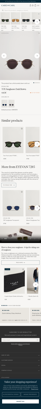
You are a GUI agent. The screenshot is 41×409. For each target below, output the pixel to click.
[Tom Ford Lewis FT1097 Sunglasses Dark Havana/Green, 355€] (5, 21)
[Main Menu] (38, 5)
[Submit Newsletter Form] (37, 340)
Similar (11, 120)
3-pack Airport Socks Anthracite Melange (14, 296)
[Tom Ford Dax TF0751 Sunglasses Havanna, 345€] (26, 21)
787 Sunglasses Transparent (11, 220)
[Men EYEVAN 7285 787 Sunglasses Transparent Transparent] (13, 203)
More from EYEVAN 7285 (18, 167)
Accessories (5, 33)
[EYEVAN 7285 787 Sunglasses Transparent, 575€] (13, 207)
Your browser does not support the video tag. (20, 234)
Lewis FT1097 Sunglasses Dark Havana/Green (4, 28)
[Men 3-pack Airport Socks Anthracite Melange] (14, 281)
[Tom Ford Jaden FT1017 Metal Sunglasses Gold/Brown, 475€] (15, 21)
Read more (19, 262)
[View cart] (35, 5)
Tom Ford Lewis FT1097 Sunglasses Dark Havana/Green (12, 156)
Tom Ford (3, 26)
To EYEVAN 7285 (9, 185)
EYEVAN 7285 (5, 86)
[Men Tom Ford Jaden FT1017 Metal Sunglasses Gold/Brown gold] (15, 18)
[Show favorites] (33, 5)
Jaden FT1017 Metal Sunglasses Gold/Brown (15, 28)
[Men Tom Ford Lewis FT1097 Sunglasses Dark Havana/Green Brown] (5, 18)
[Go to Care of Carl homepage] (8, 5)
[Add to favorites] (21, 129)
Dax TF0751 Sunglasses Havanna (24, 28)
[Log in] (30, 5)
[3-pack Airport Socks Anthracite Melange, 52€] (14, 284)
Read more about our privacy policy (20, 344)
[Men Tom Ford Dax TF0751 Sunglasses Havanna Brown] (26, 18)
